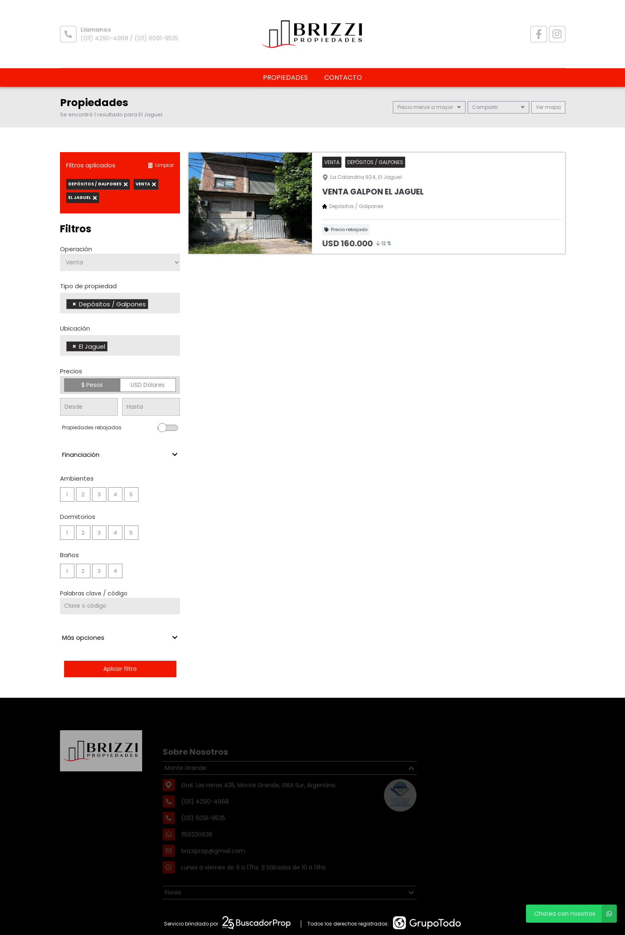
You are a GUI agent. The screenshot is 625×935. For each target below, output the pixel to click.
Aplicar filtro (120, 669)
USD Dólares (148, 385)
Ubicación (75, 328)
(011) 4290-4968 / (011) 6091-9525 (129, 38)
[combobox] (120, 303)
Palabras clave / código (93, 593)
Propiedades (285, 77)
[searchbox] (152, 305)
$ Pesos (92, 385)
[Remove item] (74, 304)
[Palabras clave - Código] (120, 606)
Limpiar (161, 165)
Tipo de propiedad (88, 286)
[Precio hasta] (151, 407)
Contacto (343, 77)
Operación (76, 249)
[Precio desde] (89, 407)
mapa (548, 107)
